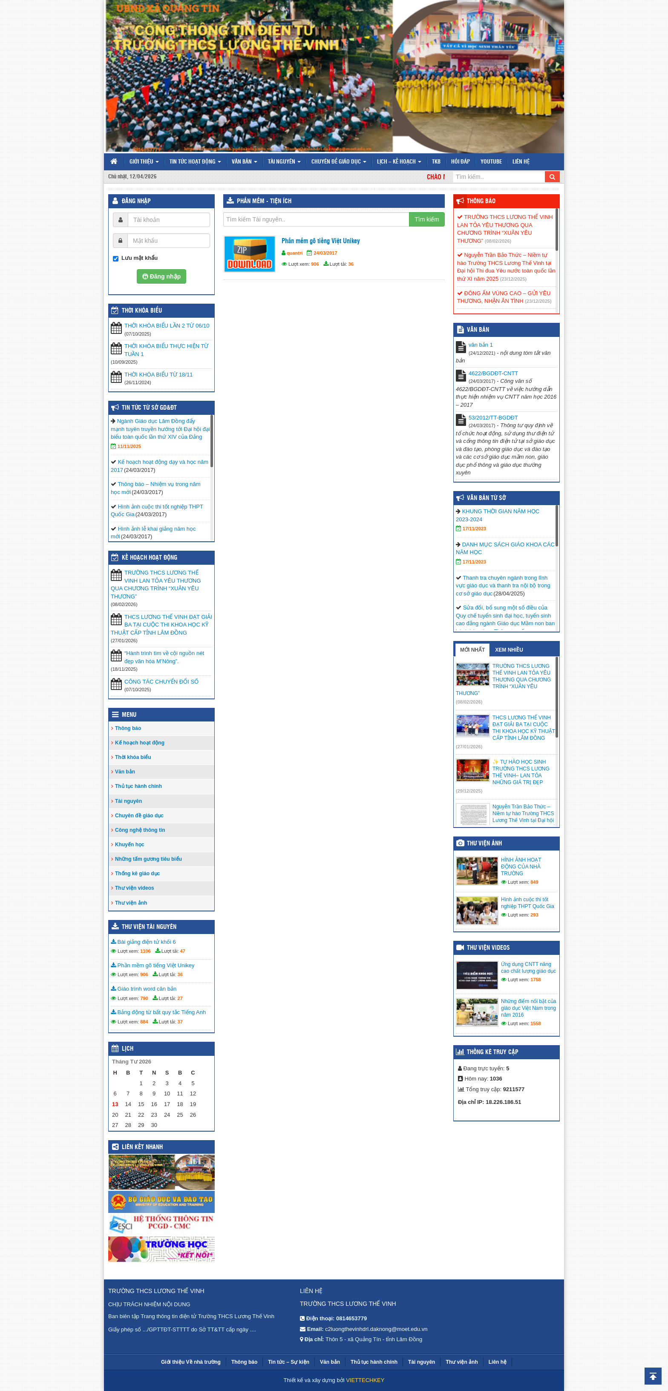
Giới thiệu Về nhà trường (191, 1362)
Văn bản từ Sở (486, 498)
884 (144, 1021)
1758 (535, 979)
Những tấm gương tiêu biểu (148, 859)
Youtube (491, 162)
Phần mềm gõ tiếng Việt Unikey (321, 241)
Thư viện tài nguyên (149, 927)
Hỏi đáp (460, 162)
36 (351, 264)
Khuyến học (129, 845)
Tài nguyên (284, 162)
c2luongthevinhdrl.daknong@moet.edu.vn (376, 1329)
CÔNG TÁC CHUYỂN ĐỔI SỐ (161, 681)
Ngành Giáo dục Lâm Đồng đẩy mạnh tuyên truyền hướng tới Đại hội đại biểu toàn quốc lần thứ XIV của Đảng (160, 429)
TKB (436, 162)
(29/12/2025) (469, 790)
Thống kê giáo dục (137, 874)
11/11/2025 (129, 446)
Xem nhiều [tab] (509, 650)
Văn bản (244, 162)
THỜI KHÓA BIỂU (142, 311)
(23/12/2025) (513, 279)
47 (182, 951)
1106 (145, 951)
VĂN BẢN (478, 330)
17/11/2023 (474, 528)
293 (534, 914)
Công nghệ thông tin (140, 830)
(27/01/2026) (469, 746)
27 (180, 998)
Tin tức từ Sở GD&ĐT (149, 408)
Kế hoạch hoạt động (149, 558)
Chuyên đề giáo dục (338, 162)
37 (180, 1021)
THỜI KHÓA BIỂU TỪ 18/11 (158, 374)
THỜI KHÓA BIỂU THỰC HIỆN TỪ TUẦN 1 (166, 350)
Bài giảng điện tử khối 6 (143, 942)
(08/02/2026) (498, 241)
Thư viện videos (134, 888)
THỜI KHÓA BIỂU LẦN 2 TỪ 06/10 (167, 325)
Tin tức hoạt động (195, 162)
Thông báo (128, 728)
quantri (294, 253)
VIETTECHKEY (365, 1380)
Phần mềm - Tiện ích (264, 201)
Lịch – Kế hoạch (399, 162)
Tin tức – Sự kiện (288, 1362)
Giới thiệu (144, 162)
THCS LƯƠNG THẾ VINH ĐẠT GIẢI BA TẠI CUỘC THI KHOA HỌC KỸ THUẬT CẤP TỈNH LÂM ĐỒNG (161, 625)
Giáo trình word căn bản (143, 989)
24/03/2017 (325, 253)
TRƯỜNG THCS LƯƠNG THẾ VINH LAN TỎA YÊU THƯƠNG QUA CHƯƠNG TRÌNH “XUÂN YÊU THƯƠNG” (156, 584)
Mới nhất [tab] (472, 650)
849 (534, 882)
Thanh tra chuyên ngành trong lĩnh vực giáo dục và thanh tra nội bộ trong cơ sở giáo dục (503, 586)
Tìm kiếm (427, 219)
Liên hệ (521, 162)
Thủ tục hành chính (138, 786)
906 (315, 264)
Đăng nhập (136, 201)
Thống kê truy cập (492, 1052)
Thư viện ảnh (131, 903)
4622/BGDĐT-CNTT (493, 373)
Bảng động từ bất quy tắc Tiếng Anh (158, 1012)
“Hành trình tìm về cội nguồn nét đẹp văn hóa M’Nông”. (164, 657)
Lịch (127, 1049)
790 (144, 998)
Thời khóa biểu (133, 757)
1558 (535, 1023)
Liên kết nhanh (142, 1147)
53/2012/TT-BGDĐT (493, 417)
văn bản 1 (481, 345)
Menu (129, 715)
